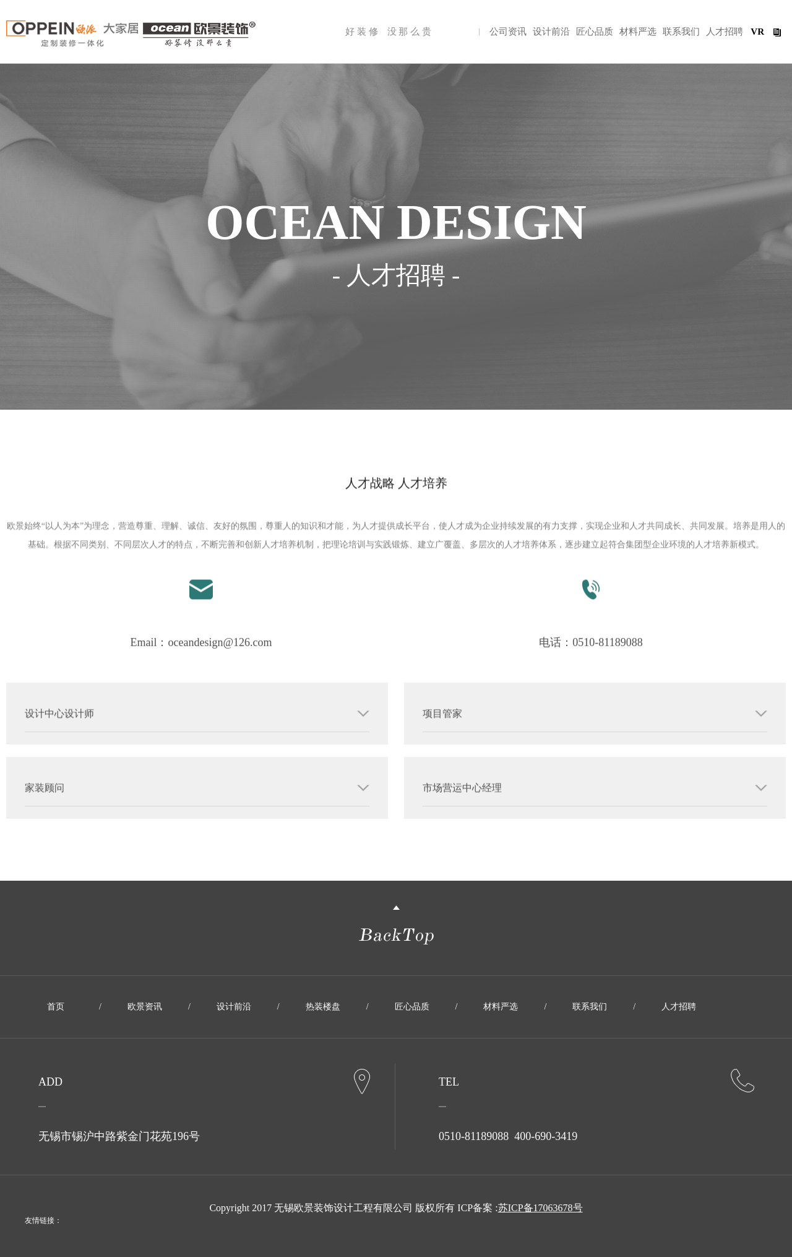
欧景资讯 (144, 1006)
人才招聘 (724, 32)
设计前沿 (551, 32)
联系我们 (681, 32)
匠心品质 (594, 32)
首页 (55, 1006)
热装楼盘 (323, 1006)
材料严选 (637, 32)
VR (757, 32)
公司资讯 (508, 32)
